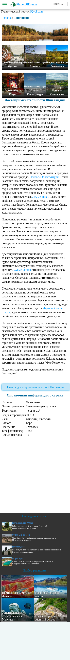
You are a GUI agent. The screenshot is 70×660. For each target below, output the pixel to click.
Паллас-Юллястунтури (44, 177)
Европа (6, 17)
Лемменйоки (40, 196)
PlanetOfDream (26, 4)
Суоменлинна (22, 269)
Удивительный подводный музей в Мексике (14, 616)
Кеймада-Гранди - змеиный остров (46, 617)
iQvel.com (36, 11)
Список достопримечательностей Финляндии (35, 387)
